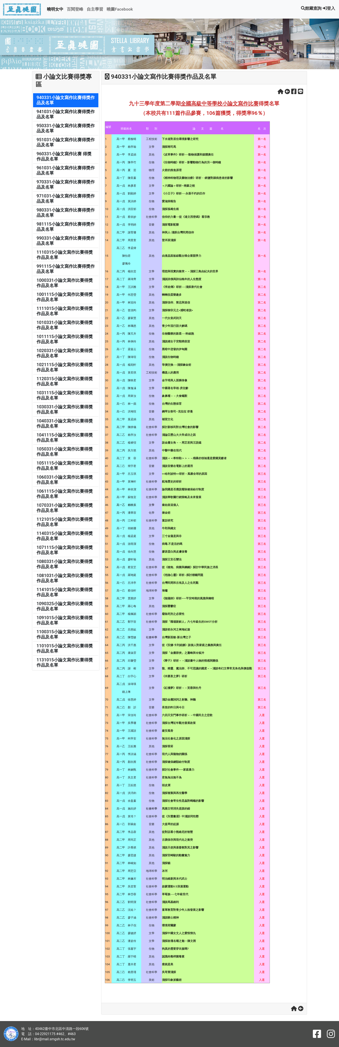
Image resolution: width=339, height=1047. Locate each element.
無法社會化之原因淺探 (176, 738)
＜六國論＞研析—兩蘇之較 (178, 185)
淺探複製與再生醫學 (174, 793)
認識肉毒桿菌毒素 (173, 956)
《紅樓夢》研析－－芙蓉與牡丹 (181, 687)
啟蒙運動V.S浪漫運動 (175, 886)
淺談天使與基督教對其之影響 (180, 847)
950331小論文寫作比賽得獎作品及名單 (66, 128)
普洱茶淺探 (169, 240)
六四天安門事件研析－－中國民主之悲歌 (187, 715)
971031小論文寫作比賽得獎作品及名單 (66, 198)
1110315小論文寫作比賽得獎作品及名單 (65, 255)
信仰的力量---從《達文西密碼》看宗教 (186, 216)
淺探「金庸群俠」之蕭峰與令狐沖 (183, 652)
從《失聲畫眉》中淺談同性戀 (180, 816)
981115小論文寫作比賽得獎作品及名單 (66, 226)
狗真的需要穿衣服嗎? (175, 948)
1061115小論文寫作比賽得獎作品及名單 (65, 494)
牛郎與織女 (169, 528)
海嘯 (165, 590)
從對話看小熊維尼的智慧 (177, 832)
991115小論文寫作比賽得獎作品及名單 (66, 269)
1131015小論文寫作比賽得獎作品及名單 (65, 662)
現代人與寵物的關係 (174, 754)
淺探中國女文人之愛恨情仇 (179, 933)
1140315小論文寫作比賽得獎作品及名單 (65, 536)
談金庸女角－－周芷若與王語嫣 (181, 442)
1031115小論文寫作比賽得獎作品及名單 (65, 395)
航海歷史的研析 (172, 481)
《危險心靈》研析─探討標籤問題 (182, 575)
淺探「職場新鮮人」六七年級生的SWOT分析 (189, 621)
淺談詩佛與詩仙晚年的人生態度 (181, 279)
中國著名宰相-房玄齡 (175, 388)
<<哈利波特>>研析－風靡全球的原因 (184, 473)
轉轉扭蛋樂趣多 (172, 294)
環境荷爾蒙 (169, 925)
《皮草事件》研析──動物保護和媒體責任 (188, 154)
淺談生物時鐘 (170, 357)
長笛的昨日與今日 (173, 707)
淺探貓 (166, 863)
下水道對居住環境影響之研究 (180, 139)
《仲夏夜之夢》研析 (174, 676)
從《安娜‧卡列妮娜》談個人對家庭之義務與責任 (192, 645)
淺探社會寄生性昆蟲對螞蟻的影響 (183, 800)
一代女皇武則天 (172, 318)
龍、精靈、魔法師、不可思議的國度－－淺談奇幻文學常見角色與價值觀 (207, 668)
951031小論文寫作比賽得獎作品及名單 (66, 142)
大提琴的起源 (170, 824)
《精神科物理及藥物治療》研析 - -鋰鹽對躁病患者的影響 (197, 178)
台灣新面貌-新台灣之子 (176, 637)
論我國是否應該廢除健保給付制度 (183, 489)
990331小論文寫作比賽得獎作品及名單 (66, 241)
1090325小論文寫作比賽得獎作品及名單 (65, 606)
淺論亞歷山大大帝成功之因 (179, 434)
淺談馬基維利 (170, 902)
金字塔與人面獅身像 (174, 380)
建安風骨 (167, 730)
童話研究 (167, 520)
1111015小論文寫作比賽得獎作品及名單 (65, 311)
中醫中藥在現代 (172, 450)
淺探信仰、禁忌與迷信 (176, 302)
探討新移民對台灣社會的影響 (180, 427)
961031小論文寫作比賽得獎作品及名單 (66, 170)
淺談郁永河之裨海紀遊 (176, 629)
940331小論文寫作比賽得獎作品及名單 (66, 100)
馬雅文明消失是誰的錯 (176, 808)
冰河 (165, 870)
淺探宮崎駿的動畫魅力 (176, 855)
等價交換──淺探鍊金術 (176, 364)
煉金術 (166, 512)
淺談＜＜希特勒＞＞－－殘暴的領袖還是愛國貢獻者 (194, 458)
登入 (329, 8)
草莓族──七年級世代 (175, 894)
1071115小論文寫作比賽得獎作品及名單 (65, 550)
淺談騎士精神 (170, 917)
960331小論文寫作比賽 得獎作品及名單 (64, 156)
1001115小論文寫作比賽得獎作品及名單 (65, 297)
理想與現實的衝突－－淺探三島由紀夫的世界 (190, 271)
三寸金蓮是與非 (172, 536)
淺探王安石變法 (172, 559)
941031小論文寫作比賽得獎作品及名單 (66, 114)
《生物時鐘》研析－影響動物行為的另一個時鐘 (191, 162)
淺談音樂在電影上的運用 (177, 466)
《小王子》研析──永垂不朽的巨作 (183, 193)
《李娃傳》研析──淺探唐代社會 (182, 287)
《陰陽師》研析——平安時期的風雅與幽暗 (188, 598)
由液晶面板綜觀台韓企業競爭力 (181, 255)
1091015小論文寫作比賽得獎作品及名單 (65, 620)
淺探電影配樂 (170, 224)
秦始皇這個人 (170, 505)
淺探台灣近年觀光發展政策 (179, 723)
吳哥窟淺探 (169, 972)
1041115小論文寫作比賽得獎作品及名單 (65, 437)
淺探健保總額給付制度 (176, 761)
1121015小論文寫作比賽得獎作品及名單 (65, 522)
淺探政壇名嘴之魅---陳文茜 (179, 941)
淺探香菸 (167, 746)
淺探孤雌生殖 (170, 209)
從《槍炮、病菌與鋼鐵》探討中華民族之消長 (190, 567)
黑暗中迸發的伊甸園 (174, 349)
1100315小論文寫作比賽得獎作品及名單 (65, 634)
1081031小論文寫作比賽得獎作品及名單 (65, 578)
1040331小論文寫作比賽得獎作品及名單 (65, 423)
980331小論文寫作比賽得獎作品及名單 (66, 212)
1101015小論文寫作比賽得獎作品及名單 (65, 648)
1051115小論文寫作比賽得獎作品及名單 (65, 465)
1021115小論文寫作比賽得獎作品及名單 (65, 367)
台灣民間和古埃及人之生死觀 (180, 582)
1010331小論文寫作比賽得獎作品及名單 (65, 325)
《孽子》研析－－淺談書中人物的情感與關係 (190, 660)
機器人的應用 (170, 372)
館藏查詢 (311, 8)
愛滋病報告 (169, 201)
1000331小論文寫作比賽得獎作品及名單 (65, 283)
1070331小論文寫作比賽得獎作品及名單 (65, 508)
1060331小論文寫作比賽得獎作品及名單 (65, 480)
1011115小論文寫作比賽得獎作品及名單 (65, 339)
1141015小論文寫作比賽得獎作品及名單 (65, 592)
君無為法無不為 (172, 777)
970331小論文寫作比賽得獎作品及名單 (66, 184)
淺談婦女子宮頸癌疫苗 (176, 341)
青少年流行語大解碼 (174, 325)
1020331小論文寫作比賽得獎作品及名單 (65, 353)
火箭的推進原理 (172, 170)
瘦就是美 (167, 964)
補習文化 (167, 419)
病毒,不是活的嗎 (172, 543)
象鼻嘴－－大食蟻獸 (174, 396)
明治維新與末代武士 (174, 878)
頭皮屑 (166, 785)
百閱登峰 (75, 9)
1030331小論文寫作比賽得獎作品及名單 (65, 409)
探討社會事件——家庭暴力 (178, 769)
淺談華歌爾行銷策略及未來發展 (181, 497)
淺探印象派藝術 (172, 979)
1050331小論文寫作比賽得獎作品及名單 (65, 451)
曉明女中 (55, 9)
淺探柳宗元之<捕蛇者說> (177, 310)
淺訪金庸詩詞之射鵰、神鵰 (179, 699)
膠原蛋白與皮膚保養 (174, 551)
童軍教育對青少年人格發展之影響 (183, 909)
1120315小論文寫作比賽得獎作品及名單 (65, 381)
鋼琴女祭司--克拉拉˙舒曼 (177, 411)
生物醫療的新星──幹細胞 (178, 333)
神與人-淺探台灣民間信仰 (178, 232)
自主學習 (95, 9)
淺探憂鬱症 (169, 606)
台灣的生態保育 (172, 403)
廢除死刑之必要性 (173, 614)
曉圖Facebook (120, 9)
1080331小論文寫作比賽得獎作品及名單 (65, 564)
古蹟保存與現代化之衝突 (177, 839)
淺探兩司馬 (169, 146)
